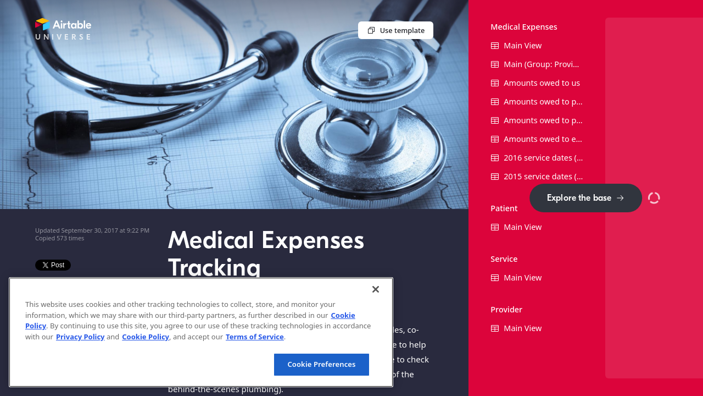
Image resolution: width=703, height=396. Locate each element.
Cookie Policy (145, 337)
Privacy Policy (80, 337)
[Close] (376, 289)
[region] (201, 332)
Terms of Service (255, 337)
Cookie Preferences (321, 364)
